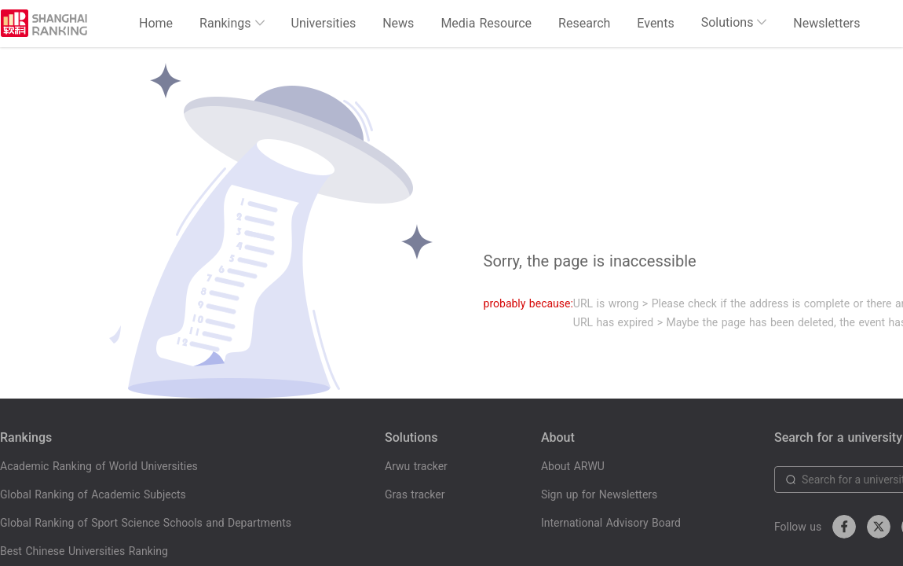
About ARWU (573, 466)
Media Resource (486, 23)
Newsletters (826, 23)
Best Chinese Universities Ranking (84, 551)
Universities (323, 23)
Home (156, 23)
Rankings (231, 23)
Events (655, 23)
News (398, 23)
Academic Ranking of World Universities (99, 466)
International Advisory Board (611, 522)
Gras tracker (414, 494)
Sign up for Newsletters (599, 494)
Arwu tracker (416, 466)
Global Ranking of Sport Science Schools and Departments (145, 522)
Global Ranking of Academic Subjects (93, 494)
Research (584, 23)
